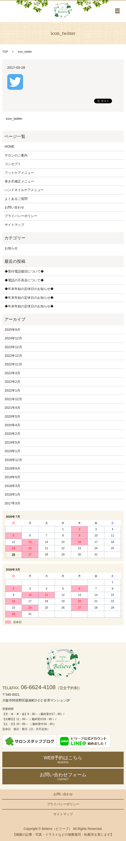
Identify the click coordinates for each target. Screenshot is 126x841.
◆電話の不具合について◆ (24, 280)
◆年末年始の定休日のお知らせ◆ (29, 289)
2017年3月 (12, 503)
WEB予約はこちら (63, 759)
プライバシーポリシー (21, 216)
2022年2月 (12, 381)
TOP (5, 51)
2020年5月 (12, 416)
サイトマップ (14, 225)
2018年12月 (13, 460)
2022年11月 (13, 364)
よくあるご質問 (16, 199)
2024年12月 (13, 338)
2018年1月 (12, 494)
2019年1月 (12, 451)
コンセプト (13, 164)
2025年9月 (12, 329)
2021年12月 (13, 399)
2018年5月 (12, 477)
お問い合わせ (14, 207)
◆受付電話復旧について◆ (24, 271)
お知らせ (11, 248)
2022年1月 (12, 390)
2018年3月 (12, 486)
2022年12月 (13, 355)
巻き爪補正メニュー (19, 181)
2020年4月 (12, 425)
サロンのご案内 (16, 155)
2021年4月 (12, 407)
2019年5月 (12, 442)
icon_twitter (14, 118)
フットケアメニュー (19, 173)
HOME (9, 146)
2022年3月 (12, 373)
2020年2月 (12, 433)
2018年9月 (12, 468)
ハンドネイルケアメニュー (24, 190)
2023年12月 (13, 347)
